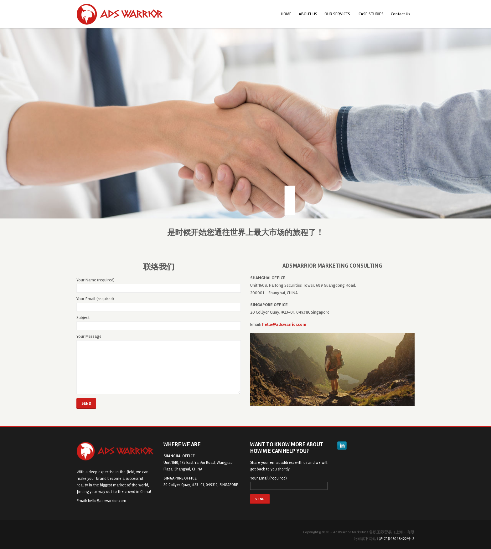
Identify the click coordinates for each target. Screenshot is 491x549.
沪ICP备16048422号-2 (396, 538)
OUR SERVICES (337, 14)
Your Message (158, 364)
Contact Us (400, 14)
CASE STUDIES (371, 14)
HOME (286, 14)
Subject (158, 322)
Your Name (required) (158, 285)
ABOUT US (308, 14)
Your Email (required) (158, 303)
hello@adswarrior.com (107, 500)
